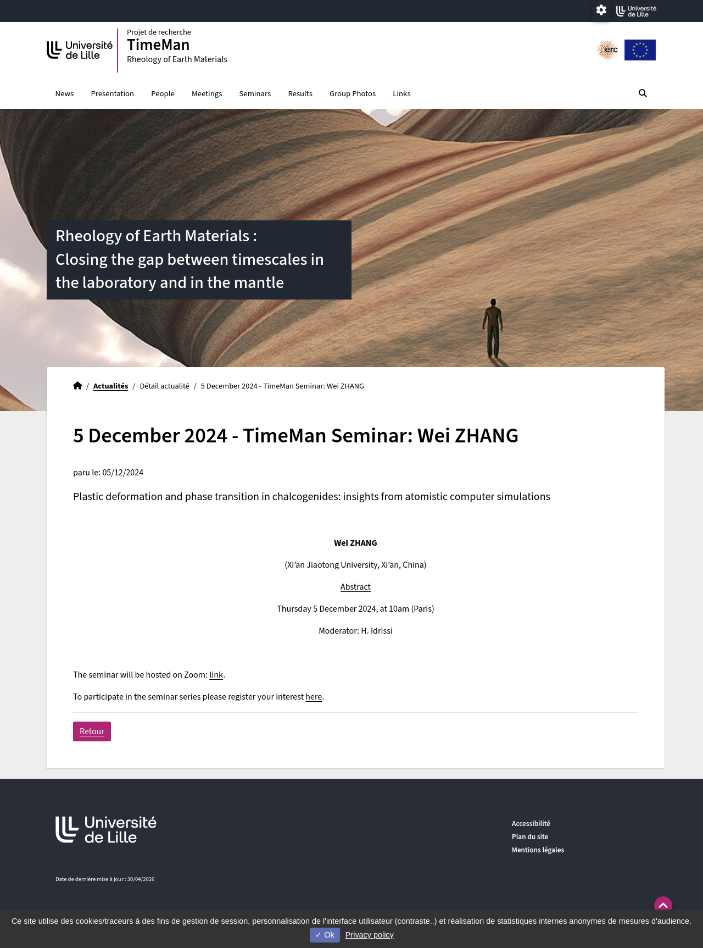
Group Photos (353, 93)
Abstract (356, 587)
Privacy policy (369, 934)
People (162, 93)
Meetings (207, 93)
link (216, 675)
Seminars (255, 93)
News (64, 93)
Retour (92, 731)
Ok (324, 934)
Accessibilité (531, 823)
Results (300, 93)
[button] (663, 905)
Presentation (112, 93)
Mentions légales (538, 850)
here (313, 697)
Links (401, 93)
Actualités (110, 386)
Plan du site (530, 836)
